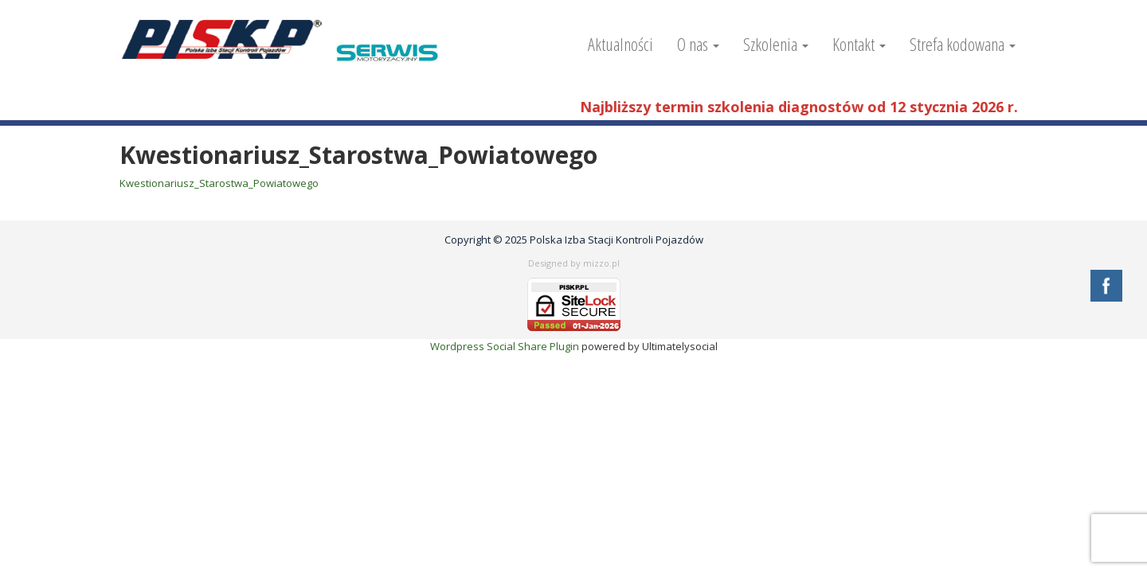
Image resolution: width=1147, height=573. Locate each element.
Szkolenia (775, 44)
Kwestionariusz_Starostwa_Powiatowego (219, 183)
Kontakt (859, 44)
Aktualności (620, 44)
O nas (698, 44)
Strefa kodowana (963, 44)
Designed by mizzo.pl (574, 263)
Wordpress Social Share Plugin (505, 346)
